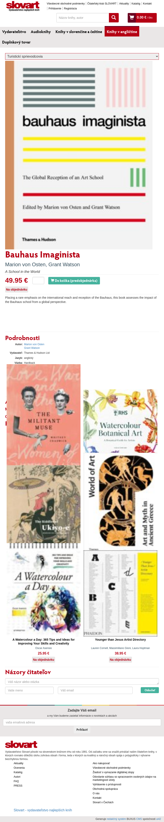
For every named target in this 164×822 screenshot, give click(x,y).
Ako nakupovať (101, 763)
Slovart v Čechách (103, 802)
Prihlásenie (55, 8)
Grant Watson (64, 264)
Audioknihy (41, 31)
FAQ (16, 781)
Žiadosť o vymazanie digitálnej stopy (113, 772)
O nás (96, 793)
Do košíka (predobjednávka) (74, 280)
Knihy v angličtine (122, 31)
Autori (17, 776)
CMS (139, 819)
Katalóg (136, 3)
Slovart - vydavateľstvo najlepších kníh (43, 810)
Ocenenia (19, 767)
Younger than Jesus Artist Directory (120, 639)
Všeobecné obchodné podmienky (66, 3)
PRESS (18, 785)
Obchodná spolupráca (105, 788)
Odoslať (150, 690)
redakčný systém (116, 819)
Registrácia (70, 8)
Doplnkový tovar (16, 42)
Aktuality (124, 3)
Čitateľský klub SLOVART (101, 3)
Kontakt (147, 3)
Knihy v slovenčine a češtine (79, 31)
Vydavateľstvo (14, 31)
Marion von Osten (25, 264)
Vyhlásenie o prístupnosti (107, 784)
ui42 (158, 819)
